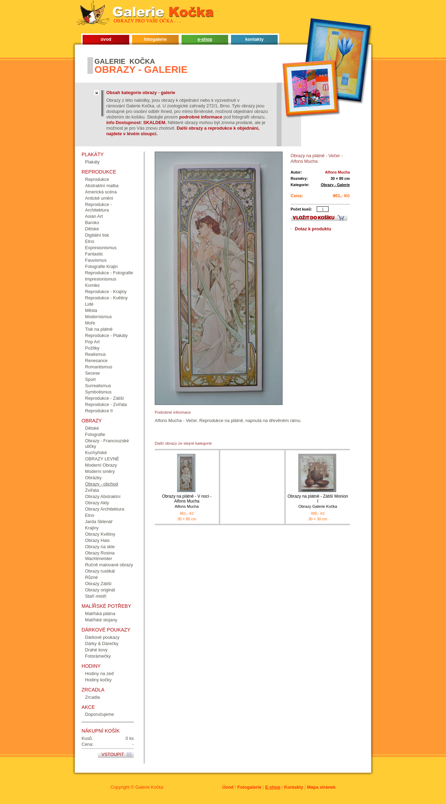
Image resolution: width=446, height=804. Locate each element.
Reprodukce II (99, 410)
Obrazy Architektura (104, 509)
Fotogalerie (249, 787)
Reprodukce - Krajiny (106, 291)
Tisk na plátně (99, 329)
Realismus (95, 354)
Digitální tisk (97, 235)
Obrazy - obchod (101, 484)
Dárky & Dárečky (101, 643)
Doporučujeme (99, 714)
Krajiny (92, 527)
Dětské (92, 228)
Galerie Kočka (149, 787)
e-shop (205, 39)
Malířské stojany (101, 619)
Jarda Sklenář (99, 521)
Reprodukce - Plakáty (106, 335)
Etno (89, 241)
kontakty (254, 39)
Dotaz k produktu (313, 228)
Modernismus (98, 316)
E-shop (272, 787)
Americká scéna (101, 191)
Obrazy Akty (97, 502)
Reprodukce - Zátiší (104, 398)
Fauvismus (96, 260)
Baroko (92, 222)
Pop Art (92, 341)
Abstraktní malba (101, 185)
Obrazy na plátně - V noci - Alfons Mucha (186, 501)
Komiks (92, 285)
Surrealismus (98, 385)
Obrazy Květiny (100, 534)
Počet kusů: (301, 209)
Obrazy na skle (100, 546)
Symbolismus (98, 392)
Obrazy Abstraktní (103, 496)
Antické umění (99, 198)
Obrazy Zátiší (98, 583)
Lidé (89, 304)
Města (91, 310)
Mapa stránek (321, 787)
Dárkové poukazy (102, 637)
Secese (92, 373)
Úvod (227, 787)
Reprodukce (97, 179)
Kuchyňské (96, 452)
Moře (90, 323)
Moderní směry (100, 471)
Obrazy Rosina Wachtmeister (100, 555)
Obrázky (93, 477)
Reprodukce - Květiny (106, 297)
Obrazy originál (100, 589)
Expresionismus (100, 247)
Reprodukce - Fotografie (109, 272)
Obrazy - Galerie (335, 185)
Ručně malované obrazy (109, 564)
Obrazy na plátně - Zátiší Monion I (317, 501)
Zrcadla (92, 697)
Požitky (92, 348)
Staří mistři (95, 596)
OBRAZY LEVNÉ (102, 458)
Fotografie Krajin (101, 266)
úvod (106, 39)
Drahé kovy (96, 649)
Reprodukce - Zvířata (106, 404)
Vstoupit (112, 754)
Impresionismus (100, 279)
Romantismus (98, 366)
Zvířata (92, 490)
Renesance (96, 360)
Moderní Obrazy (101, 465)
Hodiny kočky (98, 679)
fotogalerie (155, 39)
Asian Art (94, 216)
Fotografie (95, 434)
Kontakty (293, 787)
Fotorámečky (98, 656)
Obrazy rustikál (100, 571)
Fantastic (94, 253)
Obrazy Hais (97, 540)
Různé (91, 577)
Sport (90, 379)
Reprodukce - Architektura (98, 207)
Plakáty (92, 161)
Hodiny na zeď (99, 673)
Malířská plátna (100, 613)
